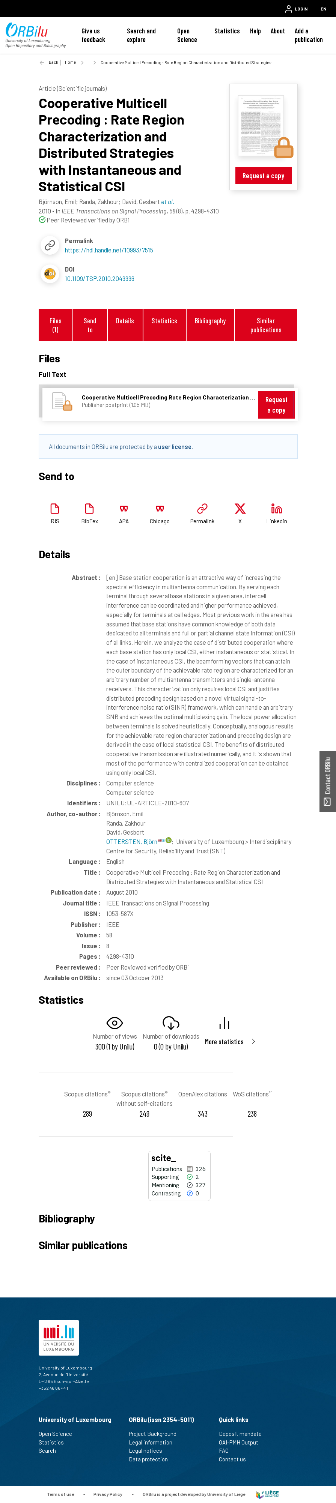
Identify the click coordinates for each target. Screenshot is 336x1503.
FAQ (227, 1450)
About (278, 31)
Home (70, 62)
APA (124, 521)
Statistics (227, 31)
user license (174, 446)
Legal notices (149, 1450)
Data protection (151, 1459)
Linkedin (276, 521)
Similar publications (266, 324)
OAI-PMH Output (242, 1442)
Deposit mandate (243, 1433)
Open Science (187, 35)
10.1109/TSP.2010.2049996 (99, 278)
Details (125, 320)
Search (50, 1450)
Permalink (202, 521)
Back (53, 62)
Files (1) (56, 324)
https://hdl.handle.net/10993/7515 (109, 250)
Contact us (235, 1459)
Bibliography (210, 320)
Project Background (156, 1433)
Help (255, 31)
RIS (55, 521)
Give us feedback (93, 35)
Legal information (154, 1442)
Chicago (160, 521)
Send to (90, 324)
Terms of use (60, 1493)
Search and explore (141, 35)
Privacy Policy (107, 1493)
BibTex (89, 521)
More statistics (224, 1041)
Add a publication (309, 35)
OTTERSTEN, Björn (135, 841)
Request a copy (263, 175)
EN (323, 8)
